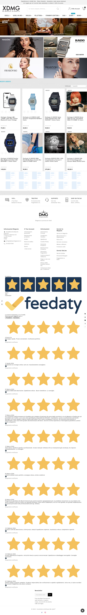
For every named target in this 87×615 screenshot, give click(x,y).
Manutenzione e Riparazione (61, 236)
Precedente (9, 317)
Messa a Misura (61, 244)
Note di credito (28, 241)
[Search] (58, 9)
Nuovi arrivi (5, 81)
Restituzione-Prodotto (45, 248)
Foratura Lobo (61, 246)
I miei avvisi (27, 249)
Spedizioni (44, 239)
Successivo (16, 317)
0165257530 (10, 243)
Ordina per (68, 86)
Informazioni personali (28, 232)
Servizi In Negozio (62, 233)
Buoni (26, 246)
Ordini (26, 239)
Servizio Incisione (62, 242)
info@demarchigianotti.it (13, 241)
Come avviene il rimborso (45, 256)
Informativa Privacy (44, 232)
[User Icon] (74, 8)
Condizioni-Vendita (44, 236)
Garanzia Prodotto (43, 244)
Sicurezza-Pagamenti (44, 252)
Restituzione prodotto (28, 236)
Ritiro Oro (60, 239)
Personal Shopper (62, 255)
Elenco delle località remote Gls (45, 264)
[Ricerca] (41, 9)
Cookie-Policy (45, 241)
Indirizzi (26, 244)
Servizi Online (61, 253)
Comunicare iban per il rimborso (46, 268)
